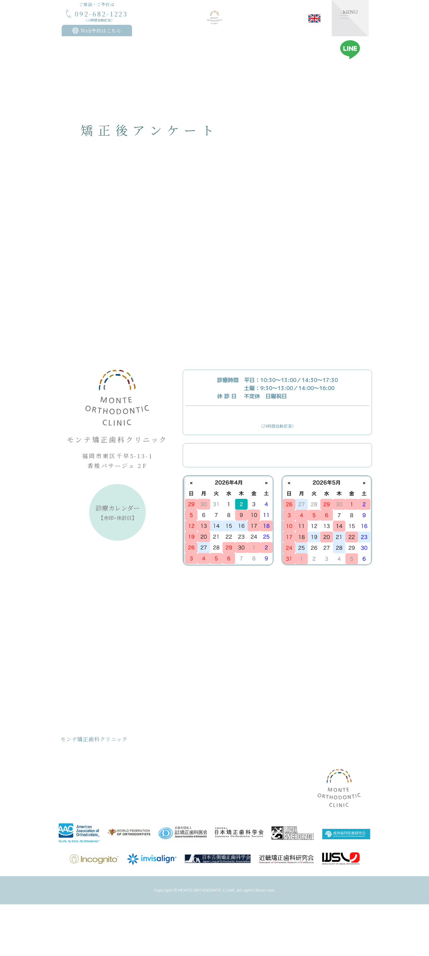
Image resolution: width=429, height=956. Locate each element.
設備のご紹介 (238, 774)
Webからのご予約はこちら (283, 455)
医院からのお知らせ (296, 763)
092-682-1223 (277, 419)
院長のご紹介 (166, 784)
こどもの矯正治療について (179, 754)
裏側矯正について (242, 764)
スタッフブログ (292, 773)
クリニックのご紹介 (172, 774)
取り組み (79, 804)
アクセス (233, 804)
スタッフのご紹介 (170, 794)
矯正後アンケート (242, 794)
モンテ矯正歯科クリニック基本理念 (105, 774)
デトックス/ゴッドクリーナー (182, 804)
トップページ (84, 754)
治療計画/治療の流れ (91, 814)
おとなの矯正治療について (179, 764)
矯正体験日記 (290, 783)
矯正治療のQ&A (241, 784)
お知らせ (281, 754)
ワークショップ (292, 803)
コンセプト (82, 764)
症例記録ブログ (292, 793)
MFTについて (238, 754)
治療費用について (88, 784)
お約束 (77, 794)
